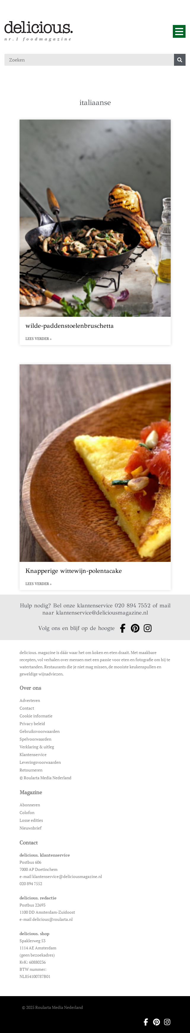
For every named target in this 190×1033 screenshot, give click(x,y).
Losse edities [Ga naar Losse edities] (31, 820)
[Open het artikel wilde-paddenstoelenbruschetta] (95, 232)
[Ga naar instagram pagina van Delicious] (146, 628)
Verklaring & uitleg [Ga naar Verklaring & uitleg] (37, 747)
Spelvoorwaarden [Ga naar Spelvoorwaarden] (35, 739)
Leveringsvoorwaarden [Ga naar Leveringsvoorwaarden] (40, 762)
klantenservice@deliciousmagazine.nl (102, 612)
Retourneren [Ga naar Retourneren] (31, 770)
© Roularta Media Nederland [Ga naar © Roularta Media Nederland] (45, 777)
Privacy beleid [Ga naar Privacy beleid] (32, 723)
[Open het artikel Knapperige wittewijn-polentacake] (95, 477)
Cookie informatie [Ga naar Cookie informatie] (36, 716)
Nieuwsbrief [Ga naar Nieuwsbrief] (30, 828)
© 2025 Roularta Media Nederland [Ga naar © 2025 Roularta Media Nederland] (52, 1007)
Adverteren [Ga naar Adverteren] (30, 700)
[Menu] (179, 31)
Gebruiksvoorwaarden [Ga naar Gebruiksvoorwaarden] (40, 731)
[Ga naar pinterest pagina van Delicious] (133, 628)
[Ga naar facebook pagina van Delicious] (121, 628)
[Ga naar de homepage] (38, 27)
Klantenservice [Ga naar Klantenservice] (33, 754)
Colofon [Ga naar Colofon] (27, 812)
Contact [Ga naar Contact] (27, 708)
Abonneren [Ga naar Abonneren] (30, 805)
